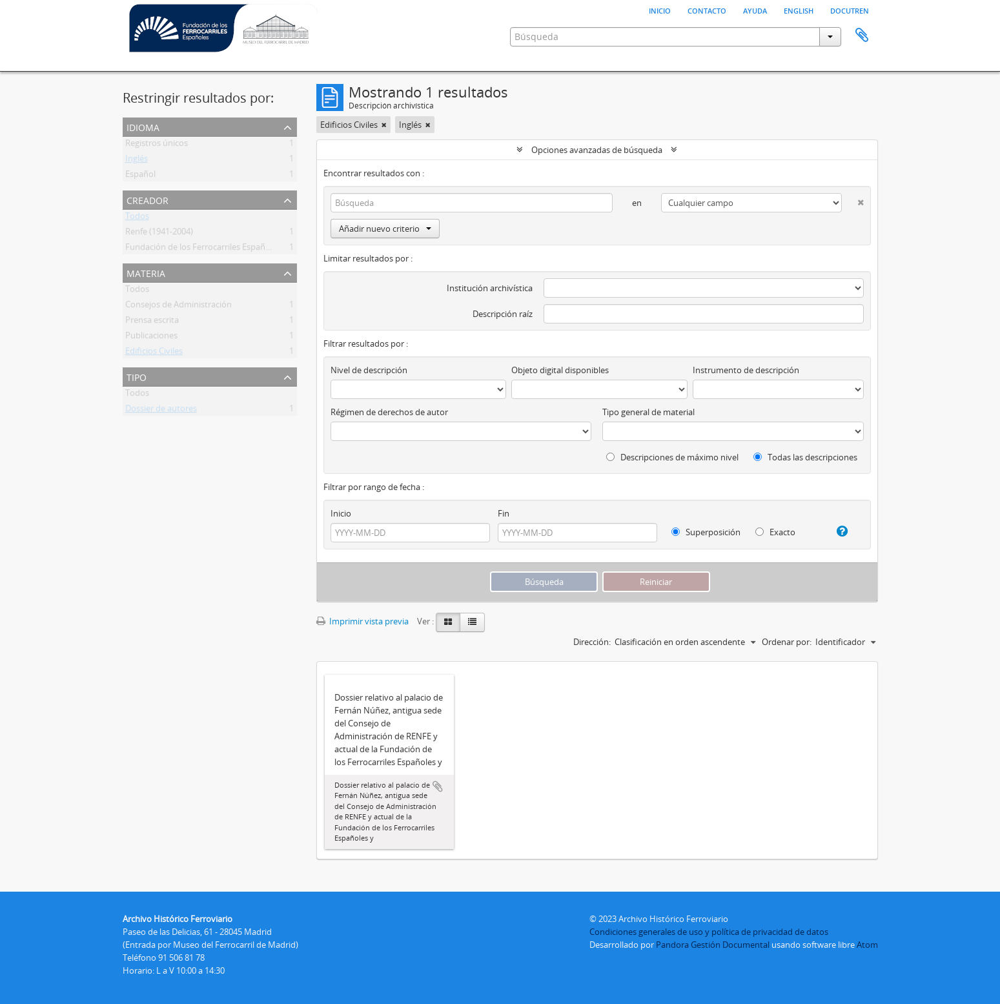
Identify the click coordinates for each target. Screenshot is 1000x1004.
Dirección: (592, 642)
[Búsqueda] (472, 202)
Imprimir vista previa (362, 621)
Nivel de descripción (369, 370)
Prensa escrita (152, 322)
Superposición (705, 532)
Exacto (775, 532)
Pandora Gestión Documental (713, 944)
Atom (867, 944)
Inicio (660, 10)
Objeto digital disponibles (560, 370)
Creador (147, 199)
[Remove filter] (384, 124)
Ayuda (755, 10)
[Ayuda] (837, 531)
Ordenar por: (786, 642)
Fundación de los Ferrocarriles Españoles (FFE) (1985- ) (228, 249)
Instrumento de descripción (746, 370)
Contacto (707, 10)
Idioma (143, 126)
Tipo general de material (648, 412)
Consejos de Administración (178, 306)
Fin (503, 513)
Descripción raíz (503, 314)
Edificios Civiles (154, 353)
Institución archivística (490, 288)
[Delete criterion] (852, 200)
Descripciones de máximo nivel (672, 457)
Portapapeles (862, 35)
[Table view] (472, 622)
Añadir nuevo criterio (385, 228)
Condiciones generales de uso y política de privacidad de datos (708, 931)
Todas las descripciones (805, 457)
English (798, 10)
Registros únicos (156, 145)
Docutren (849, 10)
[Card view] (448, 622)
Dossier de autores (161, 410)
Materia (146, 272)
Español (140, 176)
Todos (137, 218)
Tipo (137, 376)
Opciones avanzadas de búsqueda (596, 150)
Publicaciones (151, 337)
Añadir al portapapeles (437, 786)
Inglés (136, 161)
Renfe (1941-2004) (159, 234)
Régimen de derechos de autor (389, 412)
